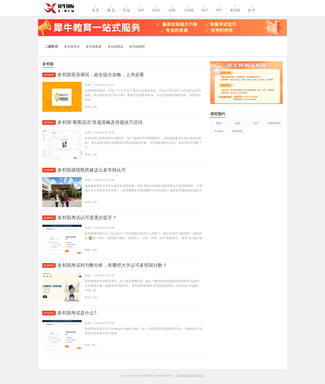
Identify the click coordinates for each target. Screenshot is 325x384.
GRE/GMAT (274, 123)
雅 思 (111, 8)
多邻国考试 (72, 46)
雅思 (218, 123)
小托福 (189, 8)
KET (204, 8)
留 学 (251, 8)
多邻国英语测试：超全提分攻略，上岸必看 (100, 74)
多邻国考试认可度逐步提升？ (87, 217)
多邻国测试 (115, 46)
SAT (141, 8)
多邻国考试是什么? (76, 312)
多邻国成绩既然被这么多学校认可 (91, 170)
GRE (172, 8)
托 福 (126, 8)
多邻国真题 (93, 46)
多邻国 (235, 8)
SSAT (156, 8)
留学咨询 (237, 131)
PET (219, 8)
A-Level (219, 131)
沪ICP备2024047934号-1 (190, 375)
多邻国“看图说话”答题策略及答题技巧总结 (100, 122)
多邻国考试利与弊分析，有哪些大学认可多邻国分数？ (112, 265)
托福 (237, 123)
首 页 (95, 8)
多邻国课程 (137, 46)
